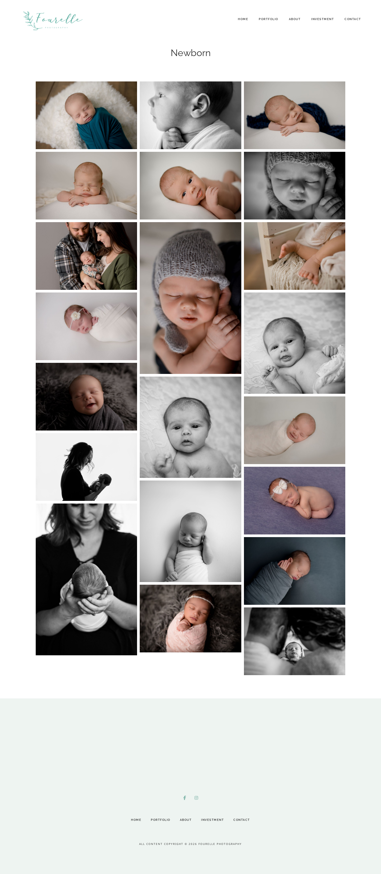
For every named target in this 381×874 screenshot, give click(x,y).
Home (243, 19)
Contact (352, 19)
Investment (322, 19)
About (295, 19)
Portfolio (268, 19)
